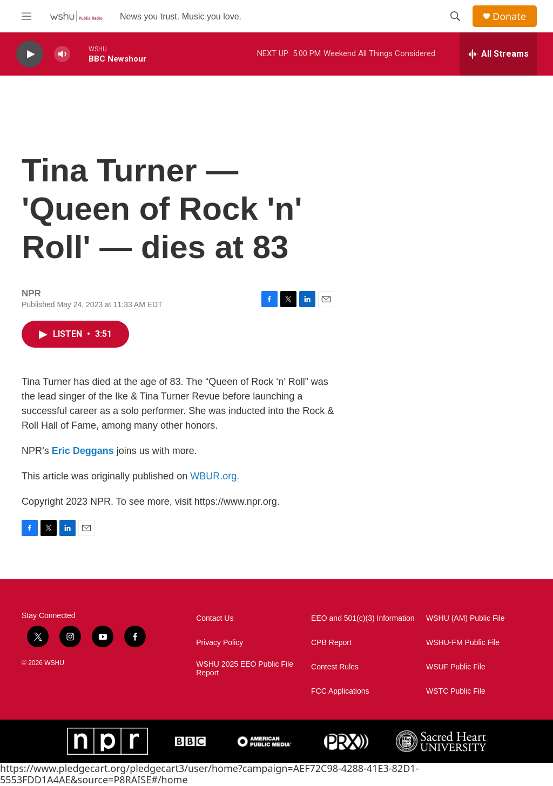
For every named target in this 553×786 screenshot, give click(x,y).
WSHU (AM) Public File (465, 618)
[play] (29, 54)
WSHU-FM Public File (463, 643)
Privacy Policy (219, 643)
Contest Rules (335, 667)
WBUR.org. (214, 476)
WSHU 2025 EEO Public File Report (244, 668)
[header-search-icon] (455, 16)
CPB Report (331, 643)
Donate (509, 16)
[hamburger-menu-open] (26, 16)
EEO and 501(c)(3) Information (362, 618)
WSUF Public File (455, 667)
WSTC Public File (455, 691)
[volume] (62, 54)
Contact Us (214, 618)
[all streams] (498, 54)
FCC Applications (340, 691)
